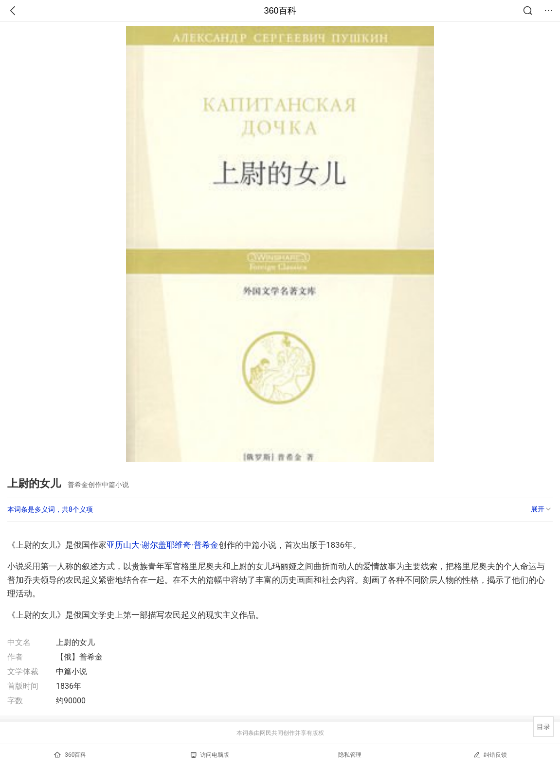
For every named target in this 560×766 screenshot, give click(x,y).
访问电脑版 (210, 754)
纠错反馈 (490, 754)
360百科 (280, 11)
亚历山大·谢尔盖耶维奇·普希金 (162, 545)
